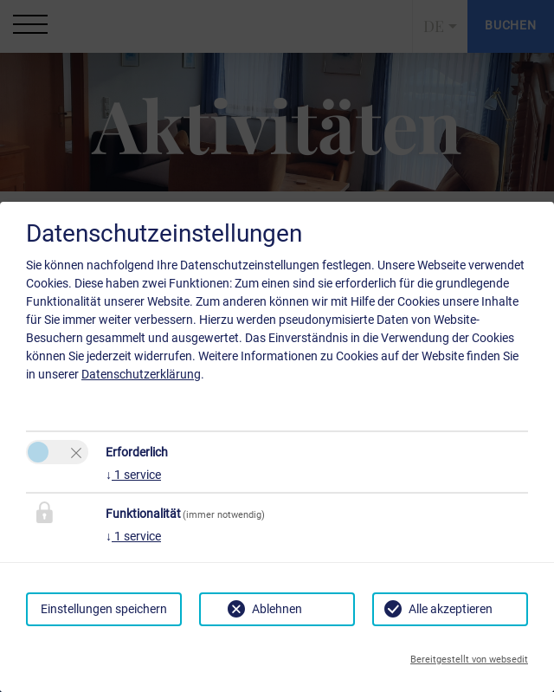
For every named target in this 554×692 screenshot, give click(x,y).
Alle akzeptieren (451, 609)
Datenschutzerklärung (141, 374)
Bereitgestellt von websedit (469, 659)
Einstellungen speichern (104, 609)
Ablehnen (277, 609)
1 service (133, 475)
